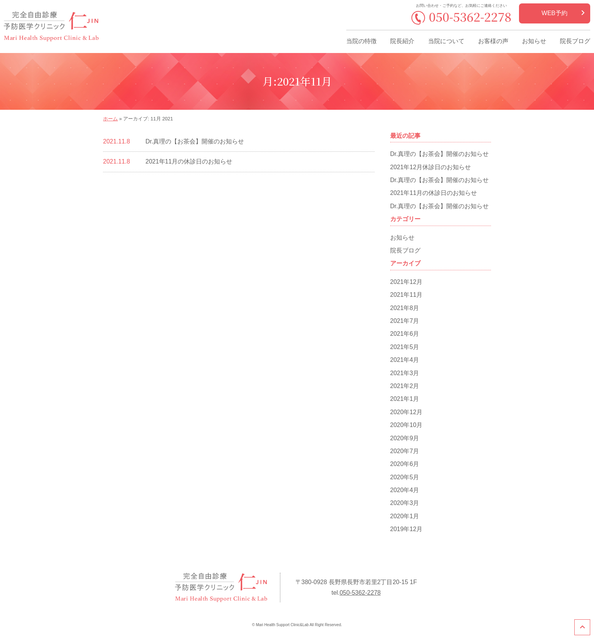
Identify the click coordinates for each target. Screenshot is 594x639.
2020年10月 (406, 425)
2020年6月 (404, 464)
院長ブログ (575, 41)
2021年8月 (404, 308)
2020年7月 (404, 451)
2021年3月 (404, 373)
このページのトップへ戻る (582, 627)
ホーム (110, 119)
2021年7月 (404, 321)
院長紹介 (402, 41)
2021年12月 (406, 282)
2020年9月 (404, 438)
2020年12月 (406, 412)
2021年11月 (406, 294)
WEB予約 (554, 13)
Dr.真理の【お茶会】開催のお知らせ (194, 141)
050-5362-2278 (470, 16)
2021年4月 (404, 360)
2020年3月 (404, 503)
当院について (446, 41)
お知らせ (534, 41)
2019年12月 (406, 529)
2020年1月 (404, 516)
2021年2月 (404, 386)
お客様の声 (493, 41)
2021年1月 (404, 399)
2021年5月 (404, 347)
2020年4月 (404, 490)
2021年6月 (404, 333)
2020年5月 (404, 477)
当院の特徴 (361, 41)
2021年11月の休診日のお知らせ (188, 161)
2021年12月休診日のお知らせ (430, 167)
